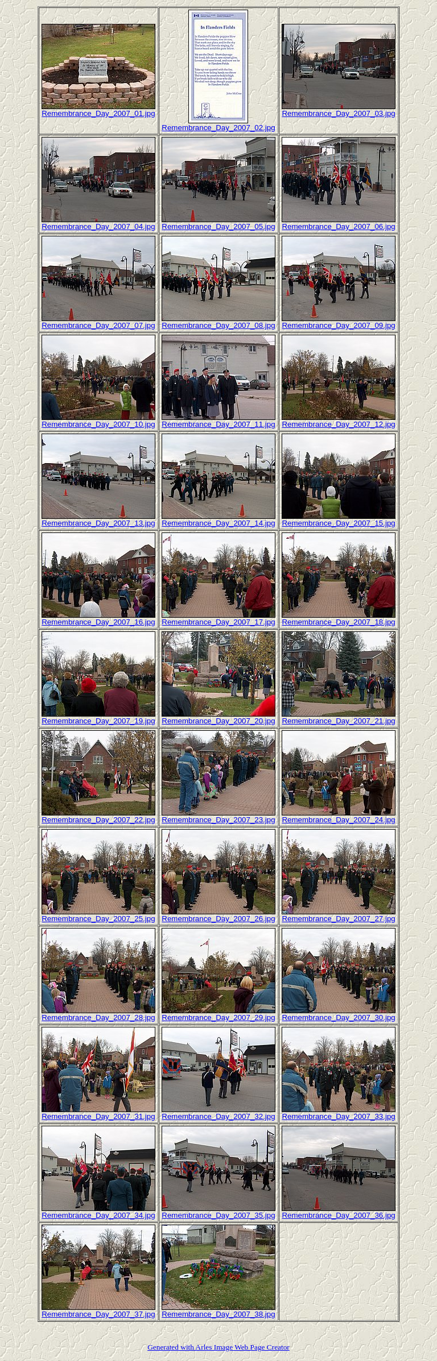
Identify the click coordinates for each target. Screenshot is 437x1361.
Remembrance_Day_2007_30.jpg (338, 1017)
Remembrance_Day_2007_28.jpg (98, 1017)
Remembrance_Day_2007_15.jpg (338, 523)
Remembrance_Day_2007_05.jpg (218, 226)
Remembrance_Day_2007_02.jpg (218, 127)
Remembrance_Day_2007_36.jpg (338, 1215)
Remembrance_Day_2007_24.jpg (338, 819)
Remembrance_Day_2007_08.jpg (218, 325)
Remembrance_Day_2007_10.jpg (98, 424)
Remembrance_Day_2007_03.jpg (338, 113)
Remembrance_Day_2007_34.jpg (98, 1215)
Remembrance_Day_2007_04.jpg (98, 226)
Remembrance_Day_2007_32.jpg (218, 1116)
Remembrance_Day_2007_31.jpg (98, 1116)
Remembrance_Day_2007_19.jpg (98, 721)
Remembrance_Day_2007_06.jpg (338, 226)
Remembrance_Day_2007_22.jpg (98, 819)
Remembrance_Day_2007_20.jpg (218, 721)
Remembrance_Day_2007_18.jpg (338, 622)
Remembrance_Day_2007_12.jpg (338, 424)
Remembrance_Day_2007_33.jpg (338, 1116)
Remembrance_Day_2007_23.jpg (218, 819)
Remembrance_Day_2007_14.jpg (218, 523)
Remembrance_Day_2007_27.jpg (338, 918)
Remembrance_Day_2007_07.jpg (98, 325)
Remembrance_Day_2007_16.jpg (98, 622)
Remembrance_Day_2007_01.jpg (98, 113)
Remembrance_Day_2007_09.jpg (338, 325)
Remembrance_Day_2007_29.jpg (218, 1017)
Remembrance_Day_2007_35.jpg (218, 1215)
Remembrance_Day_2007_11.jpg (218, 424)
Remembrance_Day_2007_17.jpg (218, 622)
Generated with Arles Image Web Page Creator (218, 1347)
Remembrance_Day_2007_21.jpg (338, 721)
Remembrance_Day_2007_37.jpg (98, 1314)
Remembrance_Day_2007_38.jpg (218, 1314)
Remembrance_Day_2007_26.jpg (218, 918)
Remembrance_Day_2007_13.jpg (98, 523)
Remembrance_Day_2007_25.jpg (98, 918)
